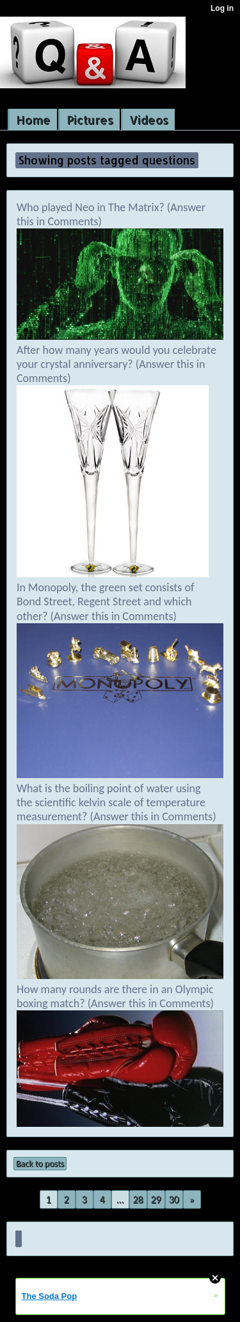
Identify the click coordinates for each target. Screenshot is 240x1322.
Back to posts (40, 1163)
